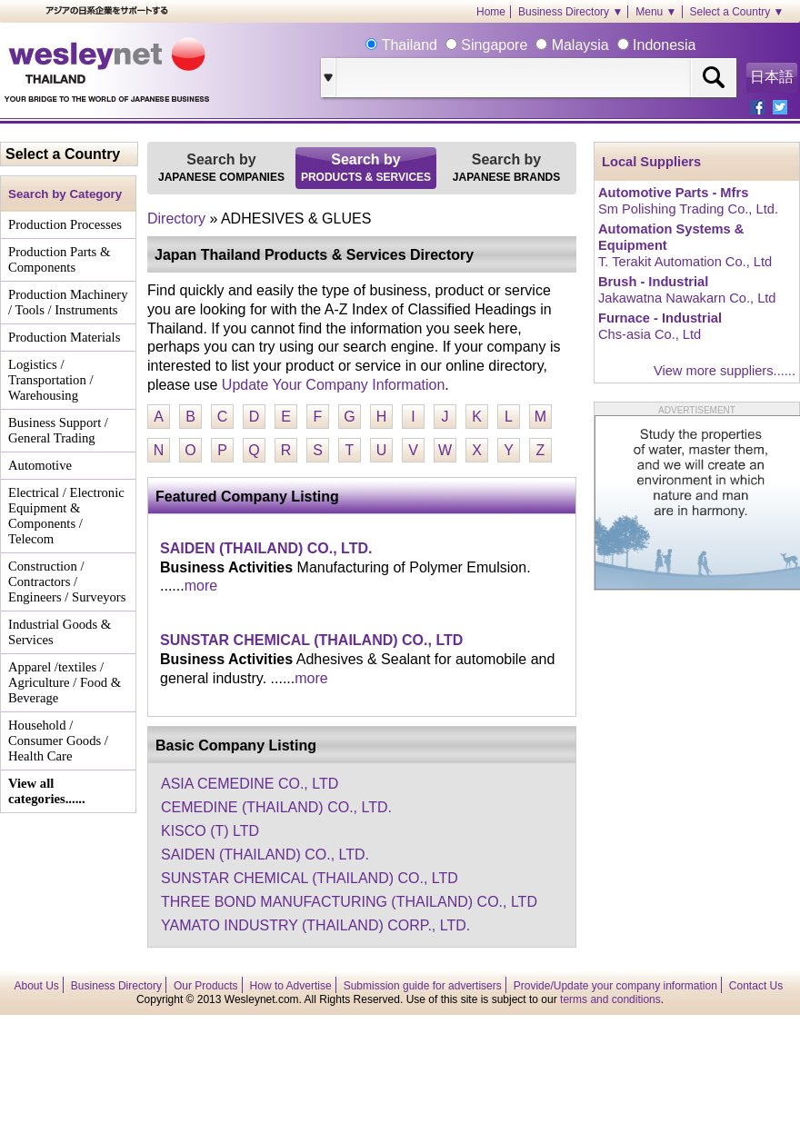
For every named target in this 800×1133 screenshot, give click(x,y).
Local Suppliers (651, 161)
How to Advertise (291, 985)
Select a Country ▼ (737, 11)
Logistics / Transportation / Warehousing (51, 380)
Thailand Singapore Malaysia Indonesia (536, 45)
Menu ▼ (655, 11)
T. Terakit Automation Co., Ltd (685, 261)
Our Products (206, 985)
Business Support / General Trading (58, 430)
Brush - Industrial (653, 281)
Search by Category (65, 194)
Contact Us (756, 985)
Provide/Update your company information (615, 985)
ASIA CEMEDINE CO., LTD (249, 783)
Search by (221, 168)
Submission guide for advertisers (423, 985)
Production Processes (65, 224)
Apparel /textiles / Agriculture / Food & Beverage (64, 682)
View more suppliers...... (724, 370)
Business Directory (116, 985)
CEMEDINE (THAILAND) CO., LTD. (276, 807)
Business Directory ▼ (570, 11)
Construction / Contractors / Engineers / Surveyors (66, 581)
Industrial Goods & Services (59, 632)
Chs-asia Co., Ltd (649, 334)
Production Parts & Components (59, 259)
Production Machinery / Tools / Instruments (67, 302)
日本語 (772, 76)
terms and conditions (610, 999)
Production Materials (64, 337)
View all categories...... (46, 791)
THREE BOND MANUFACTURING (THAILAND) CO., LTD (349, 901)
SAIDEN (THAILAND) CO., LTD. (266, 548)
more (201, 585)
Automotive (40, 465)
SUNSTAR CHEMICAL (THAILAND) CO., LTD (311, 640)
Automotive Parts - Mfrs (673, 192)
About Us (37, 985)
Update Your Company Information (333, 385)
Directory (176, 218)
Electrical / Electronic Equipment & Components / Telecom (66, 515)
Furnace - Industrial (660, 318)
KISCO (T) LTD (210, 831)
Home (490, 11)
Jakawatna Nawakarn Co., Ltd (687, 298)
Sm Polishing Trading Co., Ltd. (688, 209)
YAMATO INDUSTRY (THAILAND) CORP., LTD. (315, 925)
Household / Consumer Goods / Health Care (58, 740)
